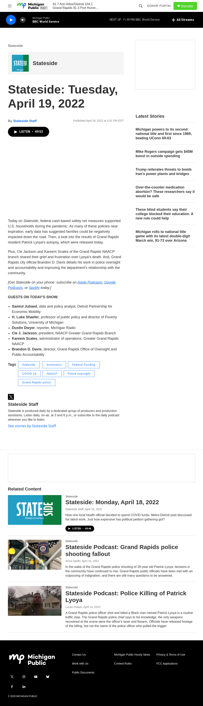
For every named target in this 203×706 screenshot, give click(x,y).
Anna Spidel (72, 561)
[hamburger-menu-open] (9, 6)
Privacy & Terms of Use (170, 654)
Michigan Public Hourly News (132, 654)
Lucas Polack (73, 607)
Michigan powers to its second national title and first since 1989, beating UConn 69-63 (164, 133)
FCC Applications (167, 663)
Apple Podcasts (90, 282)
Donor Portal (159, 5)
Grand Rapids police (36, 382)
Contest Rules (123, 663)
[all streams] (183, 20)
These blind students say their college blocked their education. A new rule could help (164, 214)
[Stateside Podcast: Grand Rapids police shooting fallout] (34, 554)
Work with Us (80, 663)
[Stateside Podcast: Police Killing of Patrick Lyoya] (34, 601)
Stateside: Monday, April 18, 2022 (112, 502)
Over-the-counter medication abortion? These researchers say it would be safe (165, 191)
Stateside (15, 46)
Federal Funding (83, 364)
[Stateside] (20, 63)
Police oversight (79, 373)
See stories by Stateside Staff (32, 425)
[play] (11, 20)
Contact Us (79, 654)
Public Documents (83, 672)
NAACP (52, 373)
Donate (187, 6)
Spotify (34, 288)
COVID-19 (29, 373)
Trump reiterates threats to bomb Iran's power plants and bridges (164, 171)
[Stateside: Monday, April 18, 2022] (34, 510)
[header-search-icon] (141, 6)
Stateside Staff (24, 121)
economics (54, 364)
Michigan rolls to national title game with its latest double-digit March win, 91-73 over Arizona (163, 236)
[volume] (22, 19)
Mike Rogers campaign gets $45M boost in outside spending (164, 154)
